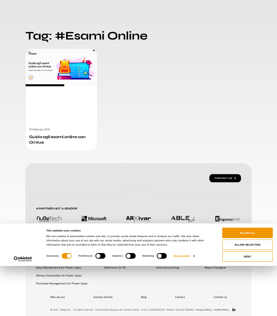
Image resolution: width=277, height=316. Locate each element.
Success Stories (145, 7)
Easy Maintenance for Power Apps (57, 267)
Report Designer (217, 267)
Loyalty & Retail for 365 (50, 252)
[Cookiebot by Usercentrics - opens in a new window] (22, 309)
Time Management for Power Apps (57, 259)
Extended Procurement (171, 259)
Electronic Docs (114, 259)
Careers (171, 7)
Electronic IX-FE (115, 267)
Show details (181, 306)
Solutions (93, 7)
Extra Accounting (168, 267)
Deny (247, 306)
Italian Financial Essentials (121, 252)
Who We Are (117, 7)
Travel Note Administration (224, 259)
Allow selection (248, 294)
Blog (186, 7)
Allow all (247, 282)
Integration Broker (218, 252)
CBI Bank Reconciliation (172, 252)
